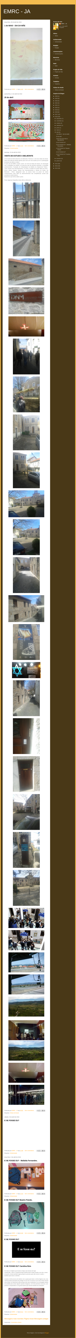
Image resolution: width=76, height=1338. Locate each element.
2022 (56, 103)
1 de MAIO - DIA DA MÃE (14, 26)
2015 (56, 163)
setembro (59, 125)
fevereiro (58, 158)
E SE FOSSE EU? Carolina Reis (17, 1266)
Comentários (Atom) (16, 1322)
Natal (56, 65)
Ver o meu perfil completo (63, 26)
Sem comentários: (29, 89)
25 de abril (8, 97)
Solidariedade (13, 1153)
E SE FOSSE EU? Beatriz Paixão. (18, 1200)
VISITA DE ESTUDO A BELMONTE (18, 156)
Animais (57, 77)
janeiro (58, 160)
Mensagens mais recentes (13, 1319)
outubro (58, 123)
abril (57, 132)
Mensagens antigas (41, 1319)
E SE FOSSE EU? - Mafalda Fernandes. (20, 1161)
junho (58, 127)
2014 (56, 166)
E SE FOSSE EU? (11, 1120)
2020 (56, 107)
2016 (56, 116)
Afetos (56, 35)
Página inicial (29, 1319)
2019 (56, 109)
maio (57, 130)
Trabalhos (57, 84)
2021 (56, 105)
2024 (56, 98)
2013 (56, 168)
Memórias (57, 59)
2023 (56, 100)
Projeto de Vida (59, 71)
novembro (59, 120)
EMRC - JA (16, 11)
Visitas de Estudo (14, 1113)
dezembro (59, 118)
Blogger (47, 1333)
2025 (56, 96)
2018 (56, 112)
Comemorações (14, 148)
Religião (57, 47)
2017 (56, 114)
